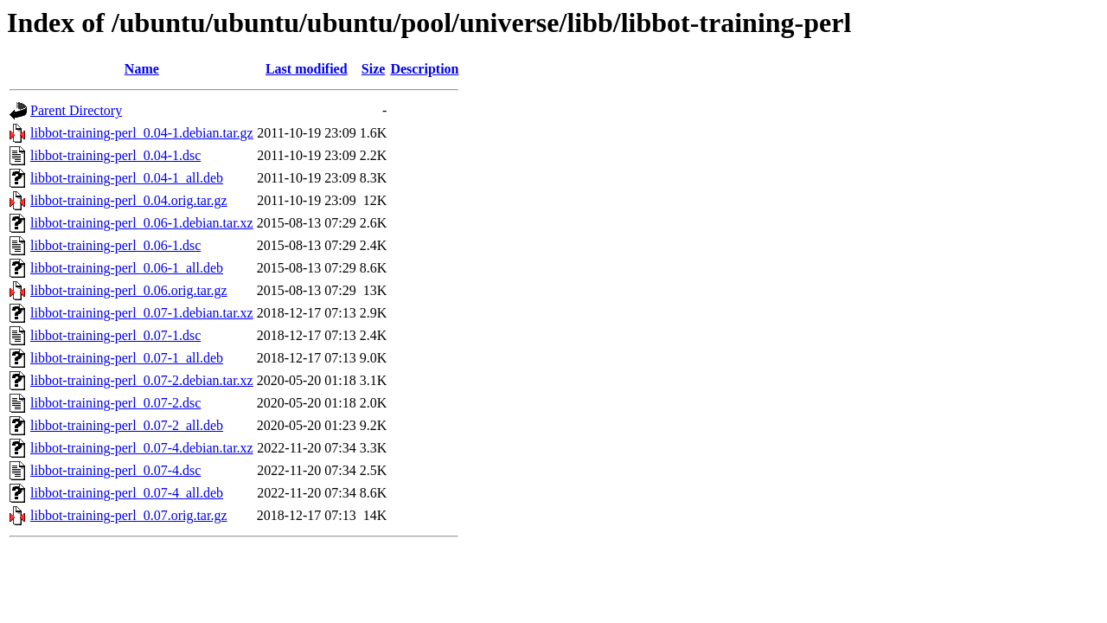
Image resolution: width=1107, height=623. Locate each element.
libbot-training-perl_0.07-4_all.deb (126, 492)
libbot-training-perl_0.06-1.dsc (115, 245)
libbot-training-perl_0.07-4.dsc (115, 470)
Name (142, 68)
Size (374, 68)
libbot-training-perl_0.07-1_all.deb (126, 357)
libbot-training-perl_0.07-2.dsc (115, 402)
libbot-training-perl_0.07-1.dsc (115, 335)
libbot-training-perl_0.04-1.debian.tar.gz (141, 132)
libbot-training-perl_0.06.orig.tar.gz (128, 290)
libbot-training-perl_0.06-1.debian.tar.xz (141, 222)
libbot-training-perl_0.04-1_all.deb (126, 177)
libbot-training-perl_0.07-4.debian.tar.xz (141, 447)
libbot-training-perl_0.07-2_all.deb (126, 425)
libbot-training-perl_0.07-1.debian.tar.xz (141, 312)
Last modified (307, 68)
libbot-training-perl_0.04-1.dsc (115, 155)
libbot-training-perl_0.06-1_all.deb (126, 267)
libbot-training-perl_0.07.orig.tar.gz (128, 515)
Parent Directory (76, 110)
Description (424, 68)
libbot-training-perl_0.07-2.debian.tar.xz (141, 380)
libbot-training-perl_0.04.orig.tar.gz (128, 200)
